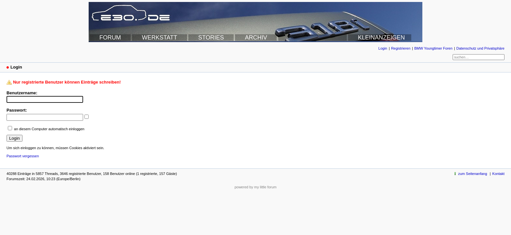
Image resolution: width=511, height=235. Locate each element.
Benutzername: (22, 92)
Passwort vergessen (23, 156)
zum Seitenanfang (472, 174)
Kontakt (498, 174)
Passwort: (17, 110)
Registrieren (400, 48)
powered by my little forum (256, 187)
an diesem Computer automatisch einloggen (49, 129)
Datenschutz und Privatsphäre (480, 48)
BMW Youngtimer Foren (433, 48)
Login (382, 48)
